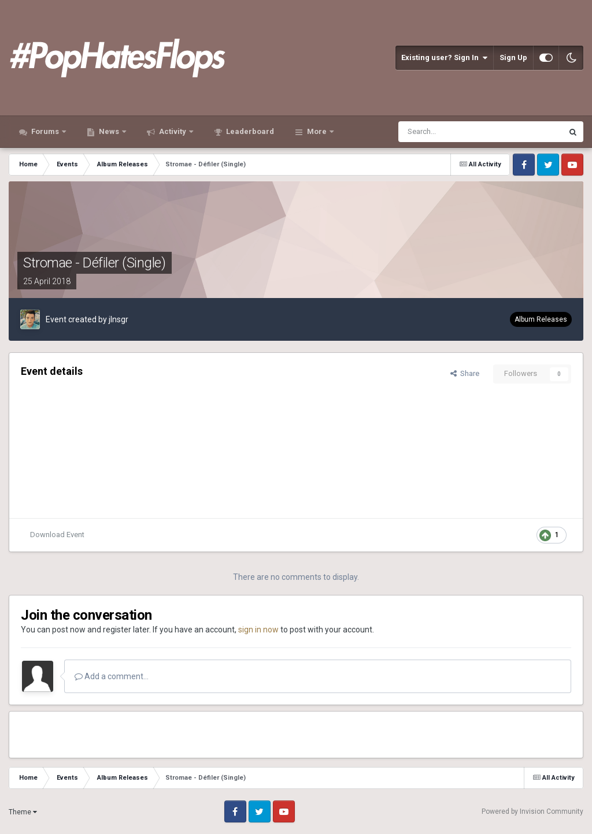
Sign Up (513, 57)
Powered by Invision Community (532, 811)
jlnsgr (118, 319)
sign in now (258, 629)
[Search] (452, 131)
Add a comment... (112, 676)
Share (464, 373)
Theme (23, 812)
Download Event (57, 534)
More (316, 131)
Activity (172, 131)
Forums (45, 131)
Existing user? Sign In (444, 58)
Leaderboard (249, 131)
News (109, 131)
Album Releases (541, 319)
